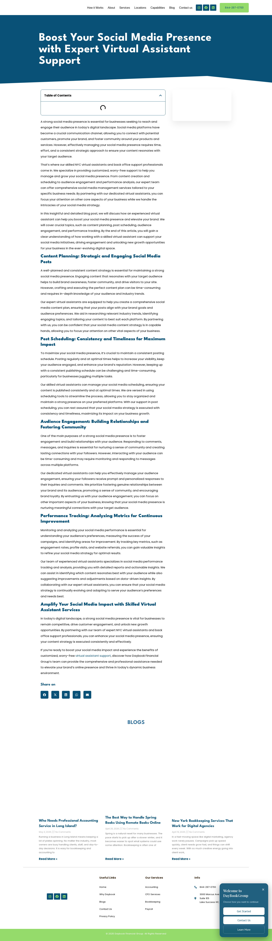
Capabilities (158, 7)
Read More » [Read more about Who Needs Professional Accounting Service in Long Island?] (48, 859)
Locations (140, 7)
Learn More (243, 929)
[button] (160, 95)
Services (124, 7)
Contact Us (243, 919)
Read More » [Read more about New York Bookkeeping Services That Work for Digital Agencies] (181, 859)
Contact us (185, 7)
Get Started (244, 909)
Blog (172, 7)
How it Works (95, 7)
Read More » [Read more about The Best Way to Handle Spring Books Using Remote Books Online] (114, 859)
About (111, 7)
